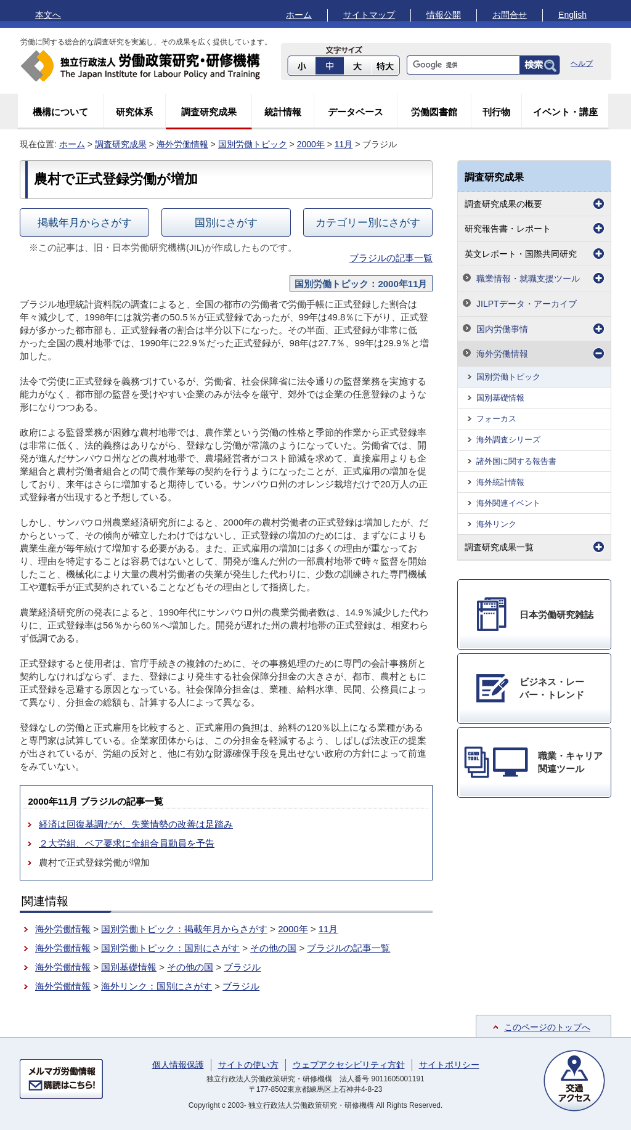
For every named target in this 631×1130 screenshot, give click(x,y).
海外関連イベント (508, 503)
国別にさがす (226, 222)
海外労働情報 (182, 144)
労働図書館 (434, 112)
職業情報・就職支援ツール (528, 278)
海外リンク (496, 524)
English (572, 15)
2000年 (311, 144)
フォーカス (496, 418)
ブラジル (242, 967)
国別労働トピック (252, 144)
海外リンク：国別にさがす (156, 986)
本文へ (48, 15)
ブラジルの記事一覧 (391, 258)
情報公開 (443, 15)
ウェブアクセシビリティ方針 (349, 1065)
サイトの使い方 (248, 1065)
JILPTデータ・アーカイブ (526, 304)
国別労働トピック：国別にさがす (170, 948)
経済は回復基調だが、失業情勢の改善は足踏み (136, 824)
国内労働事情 (502, 329)
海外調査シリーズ (508, 439)
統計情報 (282, 112)
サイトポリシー (449, 1065)
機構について (60, 112)
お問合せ (509, 15)
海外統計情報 (500, 482)
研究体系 (134, 112)
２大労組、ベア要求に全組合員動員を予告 (126, 843)
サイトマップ (369, 15)
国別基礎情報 (129, 967)
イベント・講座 (565, 112)
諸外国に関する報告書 (516, 461)
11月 (344, 144)
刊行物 (496, 112)
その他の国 (273, 948)
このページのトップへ (547, 1027)
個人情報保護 (178, 1065)
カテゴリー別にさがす (368, 222)
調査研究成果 (209, 112)
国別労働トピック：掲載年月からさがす (184, 929)
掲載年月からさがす (85, 222)
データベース (355, 112)
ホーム (299, 15)
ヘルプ (582, 63)
